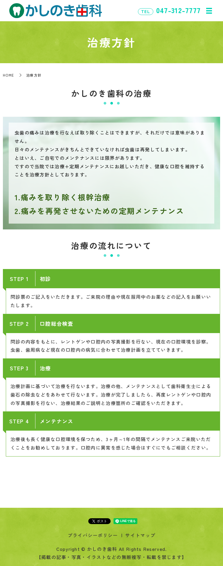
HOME (8, 74)
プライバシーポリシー (93, 535)
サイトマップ (140, 535)
